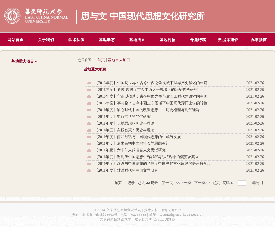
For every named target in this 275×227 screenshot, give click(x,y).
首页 (101, 60)
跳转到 (258, 182)
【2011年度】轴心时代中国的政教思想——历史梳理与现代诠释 (147, 110)
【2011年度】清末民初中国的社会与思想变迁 (132, 143)
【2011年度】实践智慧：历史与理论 (124, 130)
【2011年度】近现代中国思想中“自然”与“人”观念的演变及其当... (148, 157)
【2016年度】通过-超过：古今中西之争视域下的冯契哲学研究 (146, 90)
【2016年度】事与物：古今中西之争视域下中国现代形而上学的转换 (150, 103)
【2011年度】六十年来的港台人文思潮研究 (130, 150)
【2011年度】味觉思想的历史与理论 (124, 123)
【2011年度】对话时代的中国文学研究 (126, 170)
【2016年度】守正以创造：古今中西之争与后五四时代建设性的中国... (152, 96)
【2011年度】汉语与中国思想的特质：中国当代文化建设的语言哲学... (152, 164)
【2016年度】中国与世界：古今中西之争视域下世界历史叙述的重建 (150, 83)
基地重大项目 (119, 60)
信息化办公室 (171, 210)
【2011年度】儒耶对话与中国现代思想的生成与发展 (137, 137)
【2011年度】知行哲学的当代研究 (122, 117)
